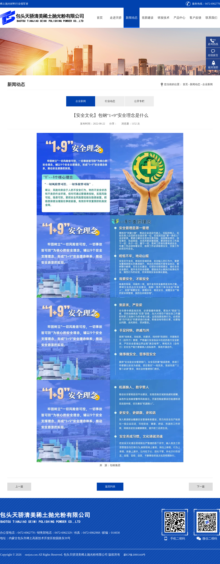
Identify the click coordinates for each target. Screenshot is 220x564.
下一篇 (201, 486)
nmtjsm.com (31, 554)
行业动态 (110, 101)
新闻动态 (132, 17)
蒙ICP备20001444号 (135, 554)
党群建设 (147, 17)
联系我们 (211, 17)
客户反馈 (195, 17)
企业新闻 (207, 84)
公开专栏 (139, 101)
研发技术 (163, 17)
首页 (100, 17)
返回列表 (110, 486)
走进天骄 (116, 17)
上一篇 (19, 486)
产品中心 (179, 17)
